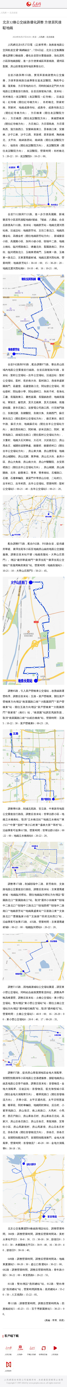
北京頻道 (13, 13)
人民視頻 (55, 1349)
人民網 (3, 13)
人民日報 (9, 1349)
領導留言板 (44, 1349)
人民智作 (9, 1366)
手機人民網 (32, 1349)
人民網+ (20, 1349)
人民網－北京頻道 (46, 37)
